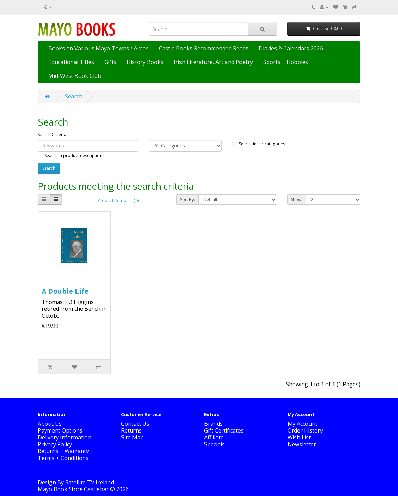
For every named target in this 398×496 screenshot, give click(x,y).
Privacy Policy (55, 444)
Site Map (132, 437)
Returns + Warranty (63, 451)
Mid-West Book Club (74, 76)
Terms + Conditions (63, 458)
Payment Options (60, 430)
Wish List (299, 437)
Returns (131, 430)
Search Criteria (52, 135)
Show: (296, 199)
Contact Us (135, 423)
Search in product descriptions (71, 155)
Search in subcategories (258, 144)
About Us (50, 423)
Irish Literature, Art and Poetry (213, 62)
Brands (213, 423)
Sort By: (187, 199)
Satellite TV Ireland (89, 482)
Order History (305, 430)
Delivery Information (64, 437)
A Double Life (65, 291)
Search (73, 96)
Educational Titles (71, 62)
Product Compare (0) (118, 200)
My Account (302, 423)
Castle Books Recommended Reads (203, 48)
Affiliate (214, 437)
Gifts (110, 62)
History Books (145, 62)
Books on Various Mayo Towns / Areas (98, 48)
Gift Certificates (224, 430)
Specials (214, 444)
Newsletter (302, 444)
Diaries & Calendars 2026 (291, 48)
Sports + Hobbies (285, 62)
